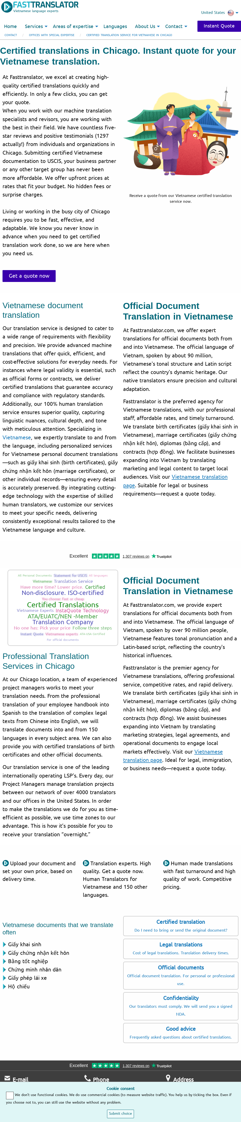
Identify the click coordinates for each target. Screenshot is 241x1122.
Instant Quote (219, 25)
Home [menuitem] (10, 26)
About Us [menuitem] (145, 26)
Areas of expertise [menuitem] (73, 26)
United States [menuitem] (217, 13)
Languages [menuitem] (115, 26)
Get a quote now (29, 276)
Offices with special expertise (51, 35)
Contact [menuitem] (174, 26)
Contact (11, 35)
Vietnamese (17, 437)
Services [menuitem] (34, 26)
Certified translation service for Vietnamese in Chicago (129, 35)
